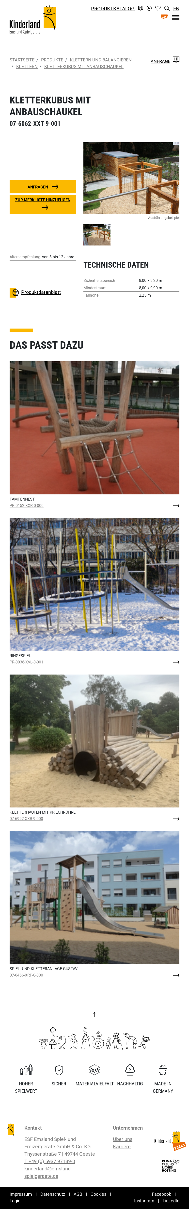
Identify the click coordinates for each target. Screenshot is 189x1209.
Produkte (51, 59)
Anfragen (38, 187)
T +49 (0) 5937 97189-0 (49, 1161)
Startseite (22, 59)
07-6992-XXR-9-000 (26, 818)
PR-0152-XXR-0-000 (27, 505)
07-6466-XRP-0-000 (26, 975)
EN (176, 9)
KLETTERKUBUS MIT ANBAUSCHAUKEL (84, 66)
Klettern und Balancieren (100, 59)
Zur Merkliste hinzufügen (42, 200)
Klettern (27, 66)
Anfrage (165, 61)
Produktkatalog (113, 9)
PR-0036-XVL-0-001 (26, 662)
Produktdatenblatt (35, 293)
